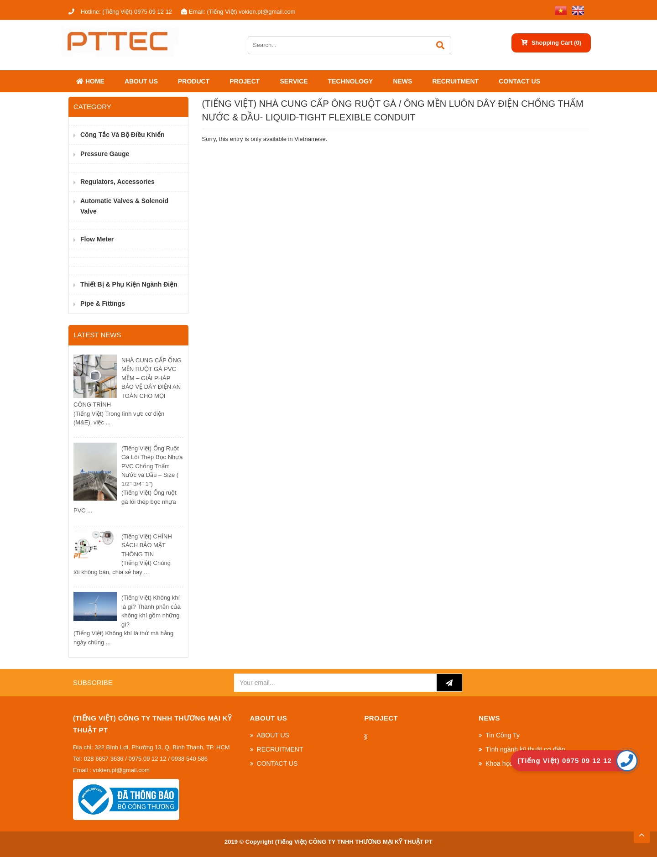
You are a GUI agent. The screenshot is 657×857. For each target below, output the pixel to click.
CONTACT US (519, 81)
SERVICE (294, 81)
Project (244, 81)
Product (193, 81)
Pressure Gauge (104, 153)
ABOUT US (141, 81)
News (402, 81)
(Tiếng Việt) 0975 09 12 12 (120, 11)
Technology (350, 81)
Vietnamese (309, 139)
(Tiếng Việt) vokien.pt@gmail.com (238, 11)
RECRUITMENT (455, 81)
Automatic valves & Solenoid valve (124, 206)
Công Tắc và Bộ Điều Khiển (122, 134)
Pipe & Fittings (102, 303)
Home (90, 81)
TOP (641, 832)
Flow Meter (97, 239)
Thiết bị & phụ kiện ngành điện (128, 284)
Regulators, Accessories (117, 181)
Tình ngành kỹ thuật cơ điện (525, 749)
